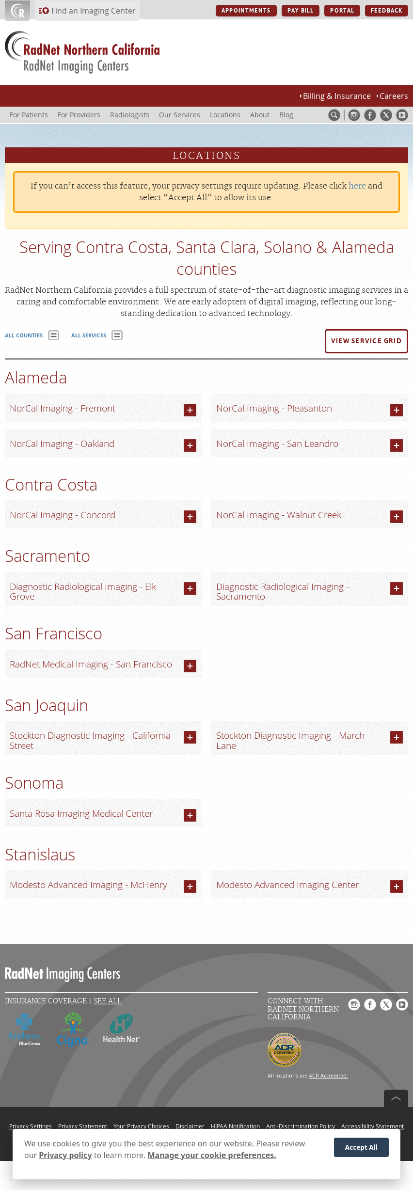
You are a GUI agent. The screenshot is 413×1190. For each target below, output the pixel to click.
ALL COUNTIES (24, 335)
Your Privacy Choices (141, 1126)
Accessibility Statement (372, 1126)
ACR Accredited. (328, 1075)
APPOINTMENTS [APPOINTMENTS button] (246, 10)
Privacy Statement (82, 1126)
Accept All (361, 1148)
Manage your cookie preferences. (212, 1156)
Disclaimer (190, 1126)
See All (108, 1001)
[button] (366, 341)
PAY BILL (300, 10)
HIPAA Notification (235, 1126)
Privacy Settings (30, 1126)
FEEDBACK (386, 10)
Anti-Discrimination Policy (300, 1126)
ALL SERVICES (88, 335)
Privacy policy (65, 1156)
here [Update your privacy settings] (357, 186)
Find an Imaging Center (93, 10)
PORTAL (342, 10)
